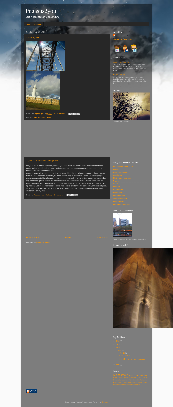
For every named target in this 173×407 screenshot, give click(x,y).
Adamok (116, 169)
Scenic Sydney (32, 37)
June (120, 350)
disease (126, 384)
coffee (119, 384)
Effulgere (116, 187)
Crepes (145, 377)
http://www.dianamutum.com (123, 166)
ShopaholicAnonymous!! (122, 62)
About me (38, 24)
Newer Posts (32, 237)
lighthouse (41, 117)
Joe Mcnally (117, 175)
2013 (118, 344)
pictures (137, 384)
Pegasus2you (41, 11)
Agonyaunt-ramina (120, 198)
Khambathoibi (118, 193)
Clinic (139, 377)
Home (28, 24)
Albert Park (143, 375)
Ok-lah (115, 184)
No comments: (59, 114)
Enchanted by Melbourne (120, 380)
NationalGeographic (120, 172)
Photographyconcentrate (122, 178)
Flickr (137, 375)
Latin (124, 382)
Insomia (144, 380)
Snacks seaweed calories (134, 382)
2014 (118, 341)
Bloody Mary (117, 377)
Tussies (144, 382)
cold (122, 384)
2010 (118, 347)
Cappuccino (133, 377)
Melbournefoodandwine (121, 204)
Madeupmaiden (119, 195)
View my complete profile (122, 39)
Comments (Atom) (43, 243)
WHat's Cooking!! (119, 75)
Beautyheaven (118, 201)
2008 (118, 364)
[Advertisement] (67, 139)
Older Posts (102, 237)
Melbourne (119, 374)
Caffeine (125, 377)
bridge (34, 117)
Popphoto (116, 181)
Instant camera (117, 382)
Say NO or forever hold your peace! (42, 160)
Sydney (48, 117)
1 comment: (58, 195)
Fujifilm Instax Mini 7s (135, 380)
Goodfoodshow (118, 190)
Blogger (105, 402)
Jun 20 (122, 353)
